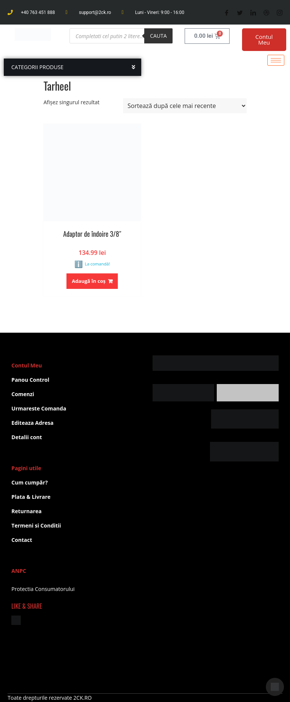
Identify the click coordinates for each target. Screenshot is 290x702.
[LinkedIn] (253, 12)
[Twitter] (240, 12)
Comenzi (22, 394)
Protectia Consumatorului (42, 588)
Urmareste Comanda (38, 408)
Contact (21, 539)
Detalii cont (26, 437)
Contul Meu (264, 39)
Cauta (158, 35)
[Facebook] (227, 12)
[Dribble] (266, 12)
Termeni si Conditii (36, 525)
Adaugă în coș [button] (88, 281)
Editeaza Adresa (32, 422)
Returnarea (26, 511)
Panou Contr (27, 379)
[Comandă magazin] (185, 105)
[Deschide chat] (275, 687)
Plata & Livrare (30, 496)
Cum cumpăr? (29, 482)
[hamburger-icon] (275, 60)
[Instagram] (279, 12)
